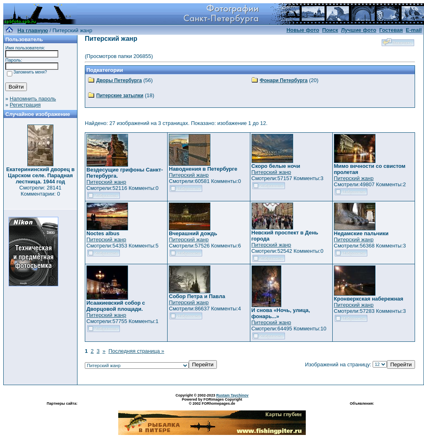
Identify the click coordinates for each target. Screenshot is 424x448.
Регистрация (25, 105)
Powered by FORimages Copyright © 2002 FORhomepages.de (212, 401)
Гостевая (391, 30)
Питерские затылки (120, 95)
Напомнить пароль (33, 99)
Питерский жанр (106, 182)
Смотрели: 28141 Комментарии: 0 (40, 191)
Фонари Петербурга (283, 80)
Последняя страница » (136, 351)
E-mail (414, 30)
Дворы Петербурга (119, 80)
